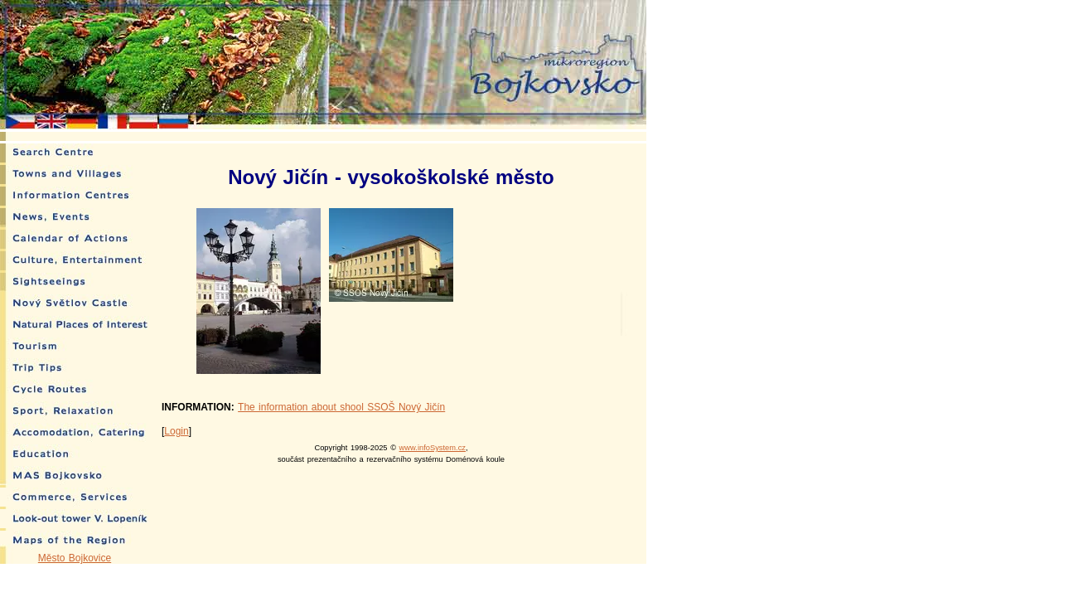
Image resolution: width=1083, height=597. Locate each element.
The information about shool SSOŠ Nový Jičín (341, 407)
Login (176, 431)
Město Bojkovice (74, 558)
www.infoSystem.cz (432, 448)
